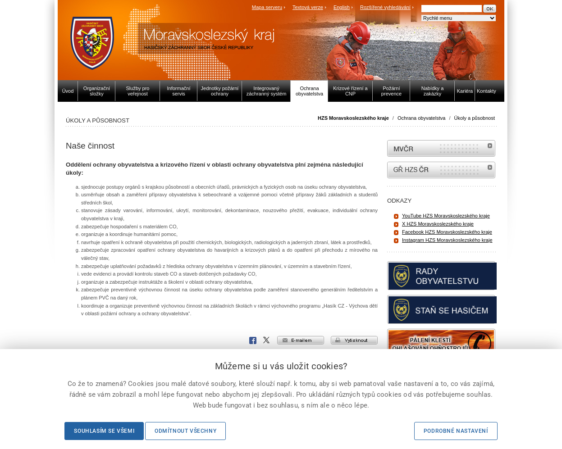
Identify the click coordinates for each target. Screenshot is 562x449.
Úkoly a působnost (474, 118)
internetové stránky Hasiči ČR (441, 170)
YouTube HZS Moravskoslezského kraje (446, 215)
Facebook (252, 340)
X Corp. (266, 340)
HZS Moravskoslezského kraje (353, 118)
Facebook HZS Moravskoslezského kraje (447, 232)
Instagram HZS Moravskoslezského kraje (447, 240)
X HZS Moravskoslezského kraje (438, 224)
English (342, 7)
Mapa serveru (267, 7)
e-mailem (300, 340)
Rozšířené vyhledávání (385, 7)
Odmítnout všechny (185, 431)
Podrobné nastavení (456, 431)
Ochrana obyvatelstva (421, 118)
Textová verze (307, 7)
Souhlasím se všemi (104, 431)
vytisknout (354, 340)
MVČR (441, 148)
